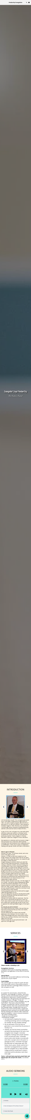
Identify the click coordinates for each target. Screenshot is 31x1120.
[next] (27, 807)
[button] (1, 2)
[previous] (4, 807)
